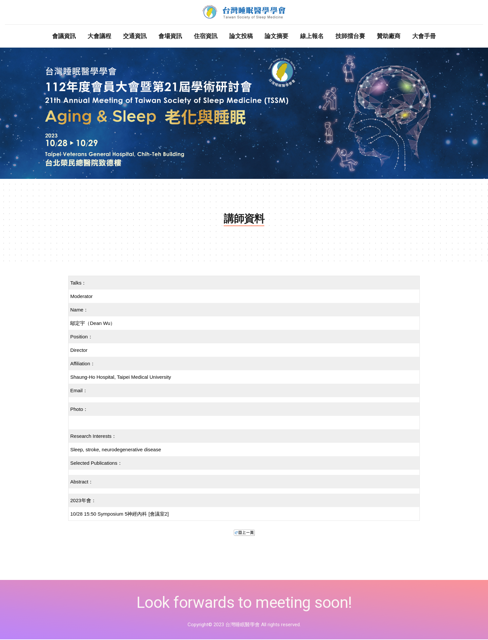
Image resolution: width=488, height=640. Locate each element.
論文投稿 (241, 36)
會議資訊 (64, 36)
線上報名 (312, 36)
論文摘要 (276, 36)
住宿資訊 (205, 36)
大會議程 (99, 36)
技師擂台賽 (350, 36)
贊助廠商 (388, 36)
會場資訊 (170, 36)
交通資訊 (135, 36)
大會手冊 (424, 36)
